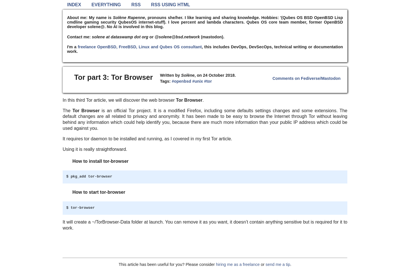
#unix (197, 81)
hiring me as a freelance (238, 264)
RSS (136, 4)
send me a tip (278, 264)
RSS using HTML (170, 4)
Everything (106, 4)
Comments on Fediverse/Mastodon (306, 78)
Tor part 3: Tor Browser (113, 77)
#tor (208, 81)
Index (74, 4)
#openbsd (181, 81)
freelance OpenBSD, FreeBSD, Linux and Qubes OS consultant (140, 47)
